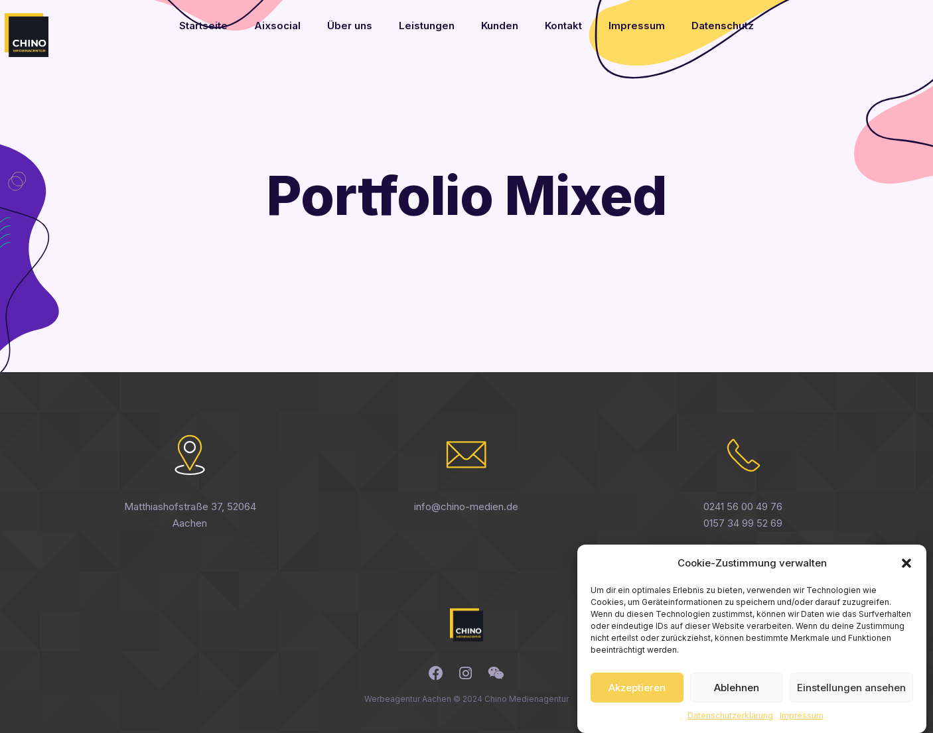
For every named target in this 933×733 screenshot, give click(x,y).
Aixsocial (277, 25)
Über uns (349, 25)
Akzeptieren (637, 695)
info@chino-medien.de (466, 506)
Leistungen (427, 25)
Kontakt (563, 25)
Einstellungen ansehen (851, 695)
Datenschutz (722, 25)
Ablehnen (736, 695)
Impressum (802, 723)
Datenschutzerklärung (730, 723)
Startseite (203, 25)
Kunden (499, 25)
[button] (906, 570)
